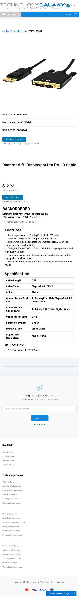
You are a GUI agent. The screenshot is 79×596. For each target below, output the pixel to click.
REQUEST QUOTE (14, 139)
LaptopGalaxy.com (11, 499)
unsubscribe (39, 425)
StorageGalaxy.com (11, 558)
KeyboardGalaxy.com (12, 490)
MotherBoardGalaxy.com (14, 522)
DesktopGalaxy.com (11, 486)
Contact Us (8, 452)
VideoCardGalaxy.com (12, 567)
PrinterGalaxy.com (11, 531)
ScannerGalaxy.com (11, 550)
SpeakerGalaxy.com (11, 554)
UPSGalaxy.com (9, 563)
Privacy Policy (8, 456)
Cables (5, 31)
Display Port (17, 31)
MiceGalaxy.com (10, 514)
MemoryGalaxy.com (11, 503)
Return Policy (8, 460)
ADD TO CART (12, 197)
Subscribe (39, 418)
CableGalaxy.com (10, 482)
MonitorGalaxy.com (11, 518)
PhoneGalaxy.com (10, 526)
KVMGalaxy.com (9, 494)
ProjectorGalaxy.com (12, 546)
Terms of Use (9, 465)
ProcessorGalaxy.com (12, 535)
